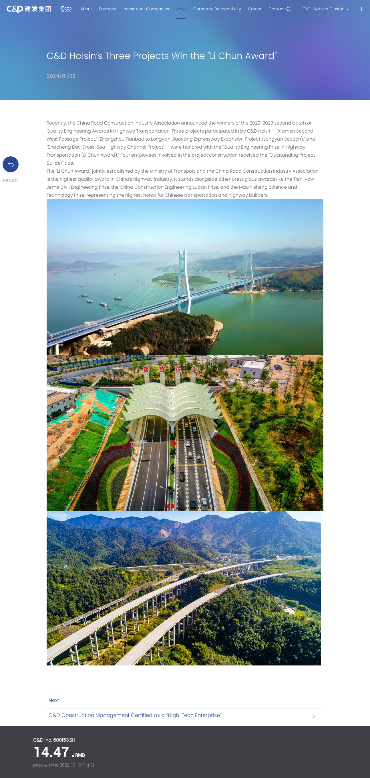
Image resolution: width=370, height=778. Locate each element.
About (86, 9)
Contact (276, 9)
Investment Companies (146, 9)
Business (107, 9)
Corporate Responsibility (217, 9)
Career (255, 9)
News (181, 9)
